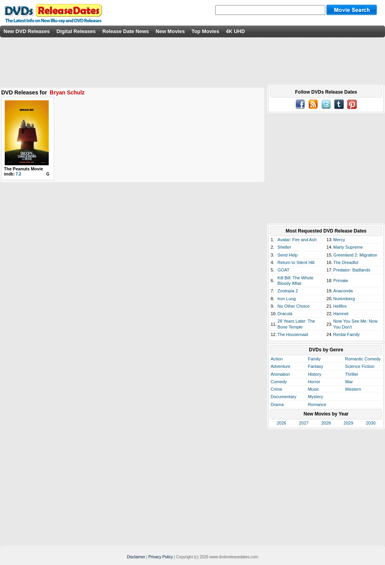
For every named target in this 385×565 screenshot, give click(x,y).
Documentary (283, 396)
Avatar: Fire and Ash (296, 239)
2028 (326, 423)
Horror (314, 381)
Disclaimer (136, 557)
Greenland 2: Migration (355, 255)
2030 (370, 423)
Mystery (315, 396)
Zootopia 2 (287, 290)
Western (353, 389)
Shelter (284, 247)
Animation (280, 374)
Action (277, 358)
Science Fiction (359, 366)
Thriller (351, 374)
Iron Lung (286, 298)
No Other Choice (293, 306)
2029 (348, 423)
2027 (303, 423)
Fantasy (315, 366)
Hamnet (340, 313)
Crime (276, 389)
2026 (281, 423)
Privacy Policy (160, 557)
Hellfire (339, 306)
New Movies (170, 31)
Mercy (339, 239)
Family (314, 358)
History (314, 374)
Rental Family (346, 334)
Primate (340, 280)
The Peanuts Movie (23, 168)
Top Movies (205, 31)
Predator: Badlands (351, 270)
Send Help (287, 255)
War (349, 381)
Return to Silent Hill (295, 262)
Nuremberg (344, 298)
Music (313, 389)
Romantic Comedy (362, 358)
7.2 (18, 174)
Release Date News (126, 31)
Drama (277, 404)
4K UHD (235, 31)
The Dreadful (345, 262)
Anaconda (343, 290)
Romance (317, 404)
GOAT (283, 270)
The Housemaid (292, 334)
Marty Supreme (348, 247)
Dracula (284, 313)
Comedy (279, 381)
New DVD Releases (27, 31)
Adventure (280, 366)
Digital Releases (76, 31)
